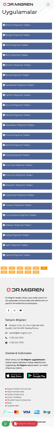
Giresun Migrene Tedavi (17, 205)
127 (12, 272)
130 (36, 272)
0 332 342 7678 (14, 342)
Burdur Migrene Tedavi (17, 65)
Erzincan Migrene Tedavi (18, 165)
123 (28, 268)
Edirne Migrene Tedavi (16, 145)
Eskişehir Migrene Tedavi (18, 185)
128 (20, 272)
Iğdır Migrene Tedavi (15, 245)
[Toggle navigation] (48, 4)
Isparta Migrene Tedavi (16, 255)
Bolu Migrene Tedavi (15, 55)
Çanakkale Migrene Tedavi (18, 85)
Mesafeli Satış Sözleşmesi (18, 400)
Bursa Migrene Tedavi (16, 75)
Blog (8, 403)
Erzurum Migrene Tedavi (18, 175)
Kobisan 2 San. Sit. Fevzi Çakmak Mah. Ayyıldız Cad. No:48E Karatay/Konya (24, 326)
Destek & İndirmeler (18, 353)
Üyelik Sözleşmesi (14, 394)
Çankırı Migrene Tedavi (17, 95)
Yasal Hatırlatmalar (14, 391)
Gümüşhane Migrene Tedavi (20, 215)
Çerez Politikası (13, 397)
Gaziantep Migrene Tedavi (18, 195)
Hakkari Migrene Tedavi (17, 225)
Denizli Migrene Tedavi (17, 115)
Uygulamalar (12, 405)
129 (28, 272)
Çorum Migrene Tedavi (16, 105)
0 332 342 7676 (14, 338)
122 (20, 268)
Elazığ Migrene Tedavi (16, 155)
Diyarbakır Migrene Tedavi (18, 125)
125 (44, 268)
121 (12, 268)
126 (4, 272)
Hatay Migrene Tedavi (16, 235)
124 (36, 268)
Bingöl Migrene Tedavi (16, 35)
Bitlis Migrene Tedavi (15, 45)
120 (4, 268)
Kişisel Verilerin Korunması (18, 389)
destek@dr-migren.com (18, 333)
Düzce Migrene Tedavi (16, 135)
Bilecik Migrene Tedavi (16, 25)
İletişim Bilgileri (15, 319)
